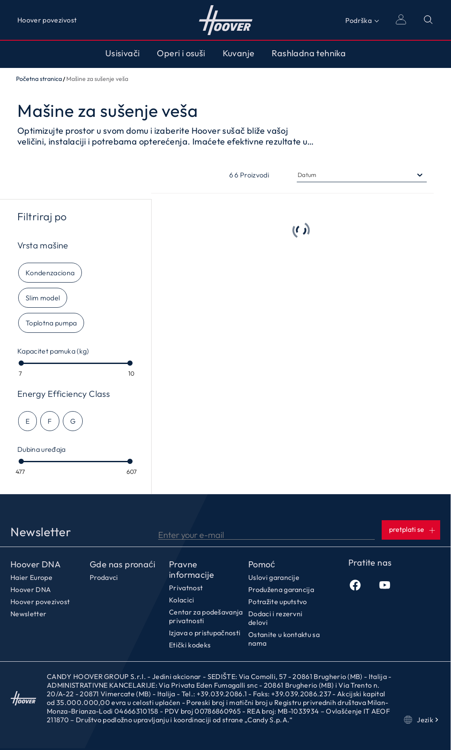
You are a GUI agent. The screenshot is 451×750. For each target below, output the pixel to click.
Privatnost (186, 587)
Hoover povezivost (47, 20)
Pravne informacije (191, 569)
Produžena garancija (281, 589)
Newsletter (28, 613)
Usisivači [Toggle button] (122, 53)
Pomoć (261, 564)
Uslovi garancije (273, 577)
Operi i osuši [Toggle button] (181, 53)
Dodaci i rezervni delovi (275, 618)
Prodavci (104, 577)
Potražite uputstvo (277, 601)
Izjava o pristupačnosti (204, 632)
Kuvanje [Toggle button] (239, 53)
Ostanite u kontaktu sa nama (284, 638)
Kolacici (182, 599)
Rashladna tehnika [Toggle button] (309, 53)
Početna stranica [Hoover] (225, 20)
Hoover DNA (35, 564)
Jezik (422, 719)
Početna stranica (39, 79)
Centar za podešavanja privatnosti (206, 616)
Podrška (358, 20)
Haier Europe (31, 577)
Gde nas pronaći (122, 564)
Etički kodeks (190, 645)
